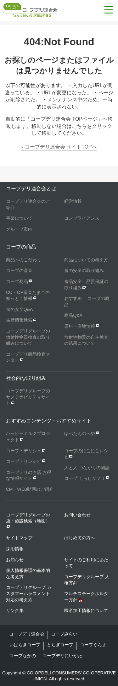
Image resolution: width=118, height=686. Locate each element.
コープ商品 (17, 281)
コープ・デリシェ (23, 450)
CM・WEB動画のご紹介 (30, 489)
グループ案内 (19, 229)
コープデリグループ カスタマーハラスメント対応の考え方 (28, 593)
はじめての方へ (79, 537)
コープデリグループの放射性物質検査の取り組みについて (28, 337)
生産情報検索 (19, 319)
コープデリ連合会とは (31, 188)
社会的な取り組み (26, 378)
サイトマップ (19, 537)
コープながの (22, 655)
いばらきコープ (24, 644)
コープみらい (64, 633)
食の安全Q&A (19, 309)
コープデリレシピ (23, 461)
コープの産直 (19, 270)
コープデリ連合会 (26, 633)
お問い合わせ (77, 514)
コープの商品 (21, 246)
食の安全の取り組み (84, 270)
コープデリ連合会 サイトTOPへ (61, 146)
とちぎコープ (60, 644)
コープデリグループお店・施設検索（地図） (28, 520)
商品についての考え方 (86, 259)
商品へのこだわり (23, 259)
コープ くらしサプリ (84, 478)
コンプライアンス (81, 218)
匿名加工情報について (86, 610)
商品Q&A (73, 315)
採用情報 (15, 548)
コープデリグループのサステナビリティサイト (28, 397)
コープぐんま (93, 644)
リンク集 (15, 610)
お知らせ (15, 559)
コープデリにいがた (62, 655)
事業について (19, 218)
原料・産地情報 (79, 326)
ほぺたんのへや (79, 433)
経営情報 (73, 201)
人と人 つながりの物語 (87, 467)
